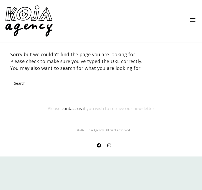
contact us (72, 108)
